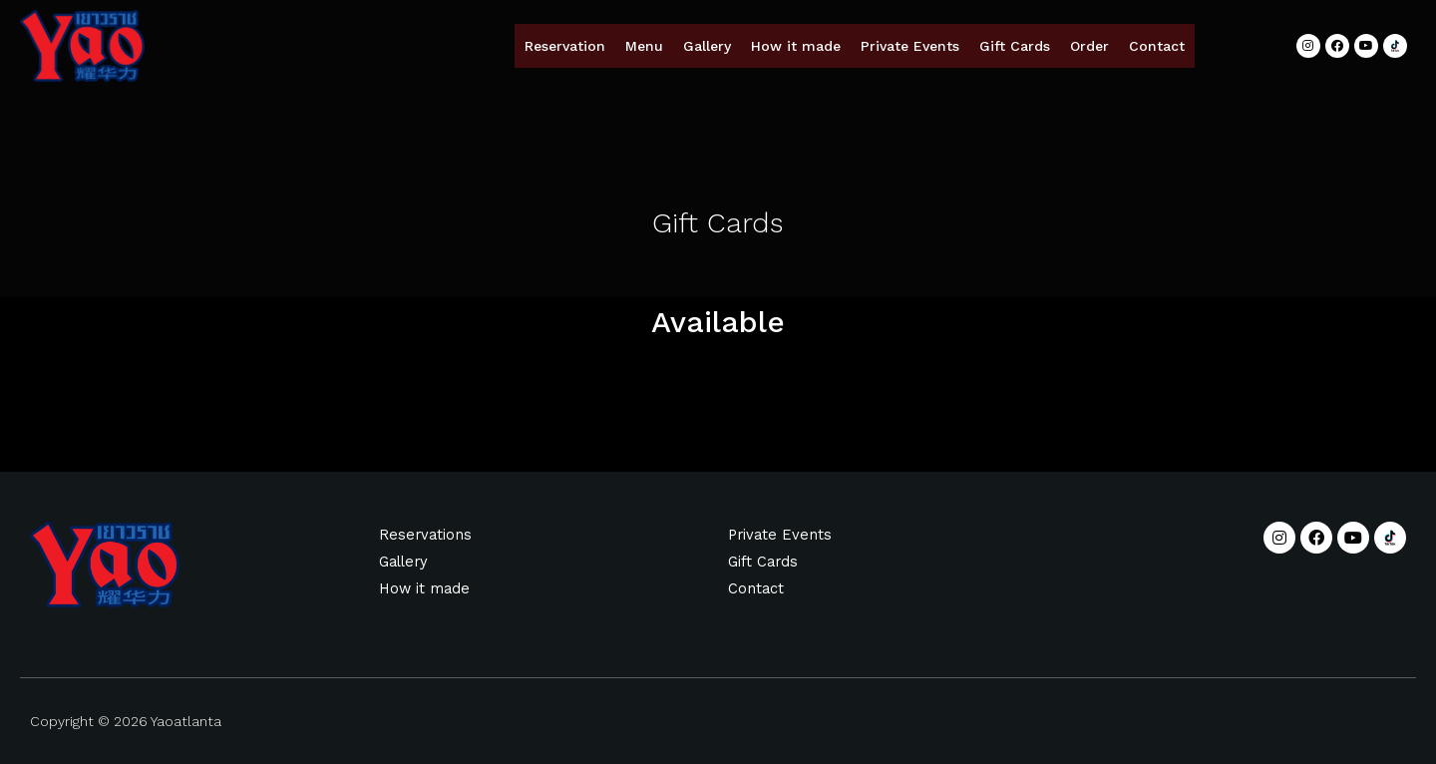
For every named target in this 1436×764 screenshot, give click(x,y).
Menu (644, 46)
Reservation (565, 46)
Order (1089, 46)
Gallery (707, 46)
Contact (1157, 46)
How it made (796, 46)
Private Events (910, 46)
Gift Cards (1014, 46)
